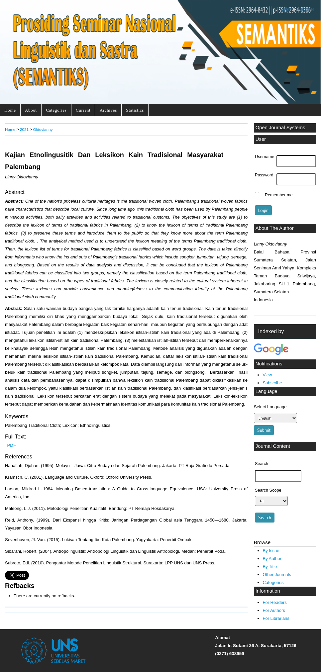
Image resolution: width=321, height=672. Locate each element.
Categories (56, 110)
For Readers (274, 602)
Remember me (279, 195)
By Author (272, 558)
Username (264, 156)
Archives (108, 110)
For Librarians (276, 618)
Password (264, 175)
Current (83, 110)
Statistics (135, 110)
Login (285, 9)
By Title (270, 566)
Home (10, 110)
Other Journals (277, 574)
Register (306, 9)
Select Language (270, 406)
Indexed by (271, 331)
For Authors (274, 610)
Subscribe (272, 382)
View (267, 374)
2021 (24, 129)
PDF (11, 445)
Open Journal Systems (280, 127)
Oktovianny (43, 129)
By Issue (271, 550)
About (31, 110)
